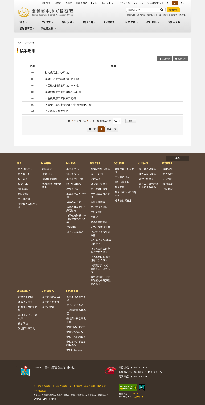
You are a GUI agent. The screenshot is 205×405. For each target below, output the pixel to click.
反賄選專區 (25, 28)
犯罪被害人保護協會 (27, 205)
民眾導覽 (46, 22)
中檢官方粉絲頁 (74, 331)
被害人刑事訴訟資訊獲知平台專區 (148, 185)
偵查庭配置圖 (49, 178)
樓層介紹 (47, 173)
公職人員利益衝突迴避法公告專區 (100, 250)
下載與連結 (47, 28)
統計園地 (151, 22)
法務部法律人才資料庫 (27, 317)
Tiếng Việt (125, 3)
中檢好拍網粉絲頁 (76, 336)
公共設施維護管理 (100, 226)
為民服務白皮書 (74, 178)
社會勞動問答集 (123, 200)
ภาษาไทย (138, 3)
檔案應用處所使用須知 (58, 72)
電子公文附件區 (74, 305)
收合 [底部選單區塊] (177, 158)
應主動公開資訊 (99, 188)
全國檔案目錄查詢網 (56, 111)
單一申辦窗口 (76, 386)
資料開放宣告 (39, 390)
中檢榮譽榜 (97, 212)
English (94, 3)
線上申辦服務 (73, 183)
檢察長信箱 (81, 3)
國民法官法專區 (74, 232)
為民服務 (67, 22)
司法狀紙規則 (122, 177)
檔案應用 (27, 50)
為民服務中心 (73, 168)
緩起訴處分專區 (147, 168)
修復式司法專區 (147, 173)
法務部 (68, 3)
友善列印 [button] (182, 58)
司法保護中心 (73, 173)
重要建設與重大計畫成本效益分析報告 (100, 268)
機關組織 (23, 193)
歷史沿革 (23, 183)
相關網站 (168, 188)
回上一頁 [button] (166, 58)
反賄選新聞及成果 (52, 296)
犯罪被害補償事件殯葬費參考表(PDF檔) (76, 219)
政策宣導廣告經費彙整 (100, 233)
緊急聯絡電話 (154, 3)
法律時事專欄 (25, 296)
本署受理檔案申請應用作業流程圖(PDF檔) (68, 104)
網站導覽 (46, 3)
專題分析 (168, 183)
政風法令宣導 (25, 301)
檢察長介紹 (24, 173)
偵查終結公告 (73, 202)
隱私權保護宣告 (60, 386)
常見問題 (119, 187)
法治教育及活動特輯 (27, 308)
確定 (131, 121)
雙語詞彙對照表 (99, 221)
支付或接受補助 (99, 207)
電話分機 (131, 15)
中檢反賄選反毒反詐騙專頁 (76, 343)
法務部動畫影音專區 (76, 312)
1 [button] (101, 129)
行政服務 (168, 178)
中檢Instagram (74, 350)
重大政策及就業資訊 (100, 195)
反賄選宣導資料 (50, 301)
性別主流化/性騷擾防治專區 (101, 242)
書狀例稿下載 (122, 182)
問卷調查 (71, 227)
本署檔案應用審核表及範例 (60, 98)
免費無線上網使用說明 (52, 185)
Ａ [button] (175, 3)
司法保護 (130, 22)
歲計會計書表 (98, 202)
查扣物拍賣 (152, 15)
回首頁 (57, 3)
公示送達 (95, 178)
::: (17, 2)
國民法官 (141, 15)
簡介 (22, 22)
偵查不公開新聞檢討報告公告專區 (100, 258)
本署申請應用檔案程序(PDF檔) (62, 78)
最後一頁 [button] (111, 129)
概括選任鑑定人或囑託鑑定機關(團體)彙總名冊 (101, 280)
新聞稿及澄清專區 (100, 168)
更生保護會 (24, 198)
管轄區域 (23, 188)
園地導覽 (168, 168)
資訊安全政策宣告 (41, 386)
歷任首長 (23, 178)
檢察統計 (168, 173)
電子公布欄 (97, 173)
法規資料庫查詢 (26, 328)
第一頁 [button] (92, 129)
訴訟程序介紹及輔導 (124, 170)
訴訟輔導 (173, 15)
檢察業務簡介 (25, 168)
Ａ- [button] (167, 3)
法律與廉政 (174, 22)
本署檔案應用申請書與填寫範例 (63, 91)
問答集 (182, 15)
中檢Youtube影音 (75, 326)
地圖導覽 (47, 168)
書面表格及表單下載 (76, 298)
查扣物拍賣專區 (99, 183)
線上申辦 (163, 15)
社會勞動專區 (146, 178)
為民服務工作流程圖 (76, 195)
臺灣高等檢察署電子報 (76, 320)
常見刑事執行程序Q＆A (125, 194)
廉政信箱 (101, 386)
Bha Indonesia (109, 3)
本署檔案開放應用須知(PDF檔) (62, 85)
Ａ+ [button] (182, 3)
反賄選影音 (48, 306)
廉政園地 (23, 323)
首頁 (19, 42)
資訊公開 (88, 22)
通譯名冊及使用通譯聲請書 (76, 209)
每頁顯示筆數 (104, 120)
